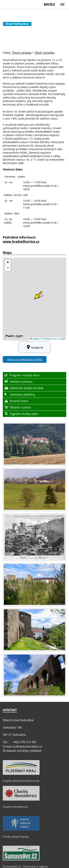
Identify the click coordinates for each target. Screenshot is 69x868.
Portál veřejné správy (16, 836)
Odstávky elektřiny (20, 394)
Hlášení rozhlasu (18, 382)
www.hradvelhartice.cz (21, 241)
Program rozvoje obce (22, 375)
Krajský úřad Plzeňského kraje (21, 781)
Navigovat (34, 347)
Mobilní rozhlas (18, 407)
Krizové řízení (16, 401)
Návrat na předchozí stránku (24, 359)
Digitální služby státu (21, 414)
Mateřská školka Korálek (24, 388)
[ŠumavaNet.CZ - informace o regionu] (21, 860)
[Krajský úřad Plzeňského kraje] (21, 774)
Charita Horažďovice (15, 807)
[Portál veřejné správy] (21, 830)
